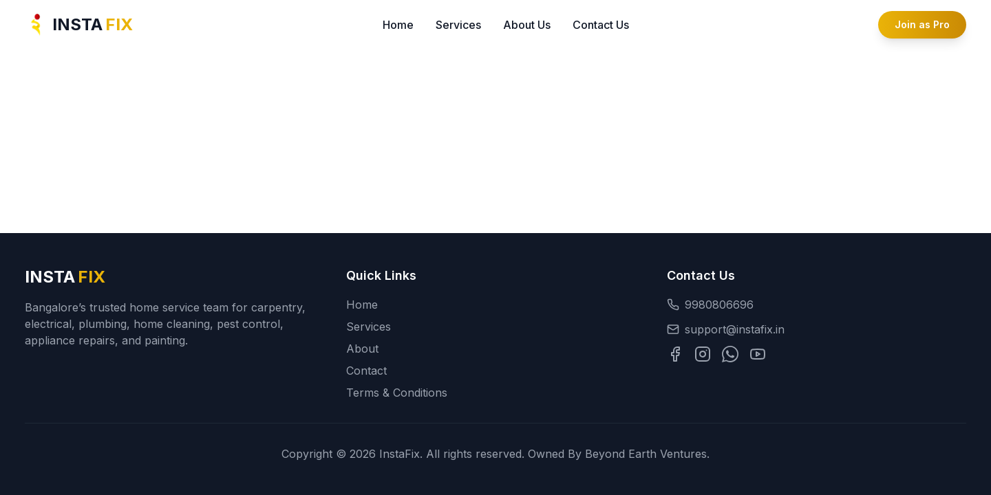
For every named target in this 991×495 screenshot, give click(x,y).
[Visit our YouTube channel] (757, 354)
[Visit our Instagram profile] (702, 354)
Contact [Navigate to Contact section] (366, 370)
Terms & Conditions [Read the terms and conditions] (396, 392)
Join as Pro (922, 24)
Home (398, 25)
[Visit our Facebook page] (675, 354)
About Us (527, 25)
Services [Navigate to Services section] (368, 326)
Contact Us (601, 25)
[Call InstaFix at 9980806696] (816, 304)
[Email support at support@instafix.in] (816, 329)
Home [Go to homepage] (362, 304)
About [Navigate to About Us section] (362, 348)
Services (458, 25)
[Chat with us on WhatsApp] (730, 354)
